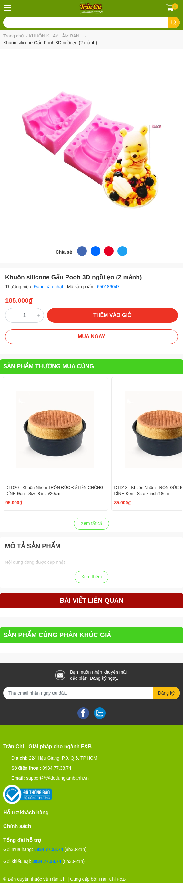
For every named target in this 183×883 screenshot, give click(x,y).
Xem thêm (91, 576)
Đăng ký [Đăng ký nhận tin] (166, 693)
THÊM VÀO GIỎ (112, 315)
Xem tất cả (91, 523)
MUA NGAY (91, 336)
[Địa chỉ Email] (91, 693)
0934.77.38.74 (56, 768)
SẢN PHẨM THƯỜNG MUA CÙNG (48, 366)
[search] (174, 22)
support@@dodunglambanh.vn (57, 778)
